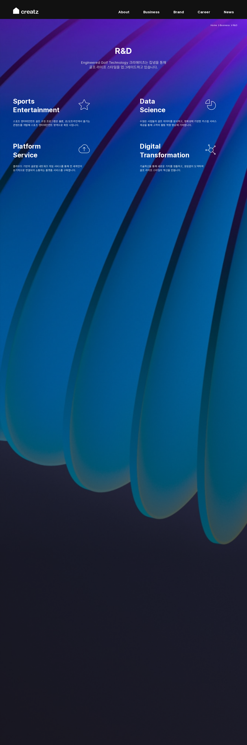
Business (151, 12)
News (229, 12)
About (124, 12)
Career (204, 12)
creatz (25, 10)
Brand (179, 12)
